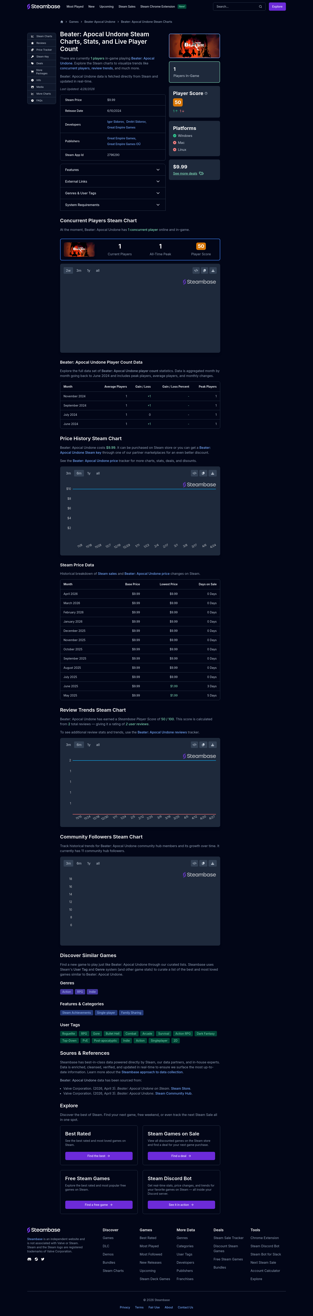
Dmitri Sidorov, (136, 121)
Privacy (125, 1307)
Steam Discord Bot (265, 1246)
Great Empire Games (121, 127)
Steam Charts (113, 1271)
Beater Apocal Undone (99, 21)
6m (79, 473)
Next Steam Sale (263, 1262)
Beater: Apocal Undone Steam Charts (146, 21)
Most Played (75, 6)
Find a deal (181, 1156)
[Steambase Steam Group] (36, 1259)
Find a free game (99, 1204)
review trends (102, 68)
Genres (182, 1238)
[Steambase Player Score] (206, 93)
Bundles (109, 1262)
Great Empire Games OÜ (124, 144)
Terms (139, 1307)
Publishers (185, 1271)
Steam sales (107, 574)
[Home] (61, 21)
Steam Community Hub (173, 1093)
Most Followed (151, 1254)
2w (68, 270)
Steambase (35, 1239)
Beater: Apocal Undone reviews (162, 732)
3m (78, 270)
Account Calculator (265, 1271)
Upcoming (107, 6)
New (91, 6)
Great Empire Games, (121, 138)
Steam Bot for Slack (266, 1254)
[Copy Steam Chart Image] (204, 270)
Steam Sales (127, 6)
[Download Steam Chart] (213, 270)
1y (88, 270)
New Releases (151, 1262)
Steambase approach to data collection (152, 1072)
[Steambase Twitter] (42, 1259)
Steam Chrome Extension (157, 6)
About (169, 1307)
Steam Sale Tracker (229, 1238)
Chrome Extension (265, 1238)
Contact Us (185, 1307)
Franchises (185, 1279)
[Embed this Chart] (196, 270)
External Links (113, 181)
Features (113, 169)
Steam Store (180, 1088)
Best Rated (148, 1238)
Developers (185, 1262)
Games (74, 21)
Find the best (98, 1156)
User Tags (185, 1254)
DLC (106, 1246)
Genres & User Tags (113, 193)
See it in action (181, 1204)
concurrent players (75, 68)
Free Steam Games (228, 1259)
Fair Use (154, 1307)
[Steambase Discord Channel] (29, 1259)
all (98, 270)
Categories (185, 1246)
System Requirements (113, 204)
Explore (277, 6)
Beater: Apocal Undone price (95, 461)
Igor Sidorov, (116, 121)
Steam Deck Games (155, 1279)
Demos (108, 1254)
